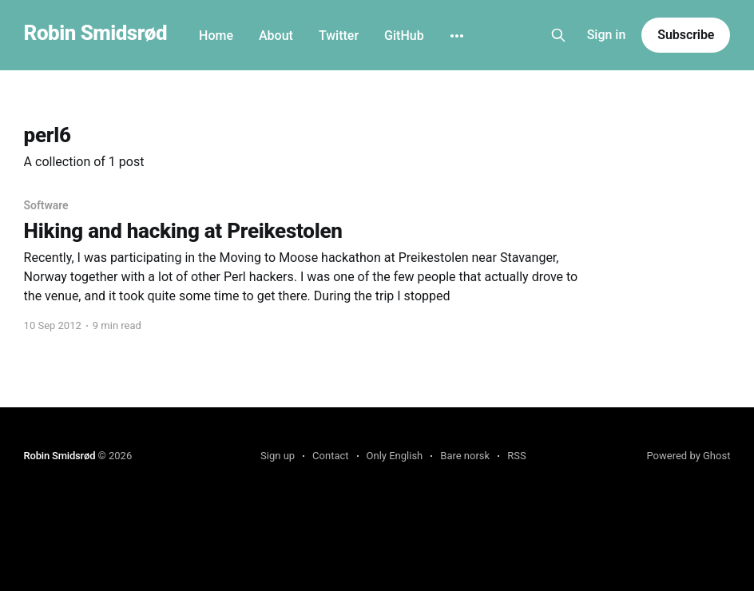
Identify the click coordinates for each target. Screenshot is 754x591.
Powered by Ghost (688, 456)
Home (216, 35)
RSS (516, 456)
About (276, 35)
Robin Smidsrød (95, 33)
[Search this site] (558, 35)
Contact (330, 456)
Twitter (339, 35)
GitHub (404, 35)
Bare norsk (465, 456)
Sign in (606, 34)
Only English (395, 456)
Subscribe (685, 34)
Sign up (277, 456)
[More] (457, 36)
